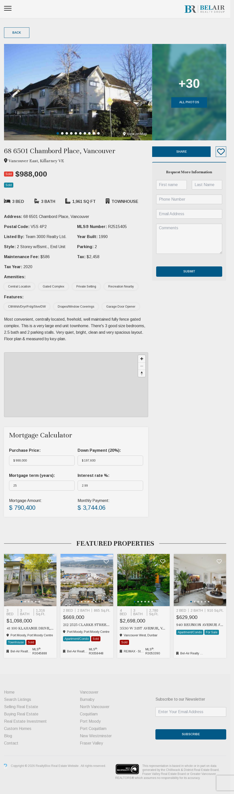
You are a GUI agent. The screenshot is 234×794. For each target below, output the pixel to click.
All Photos (192, 102)
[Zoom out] (144, 366)
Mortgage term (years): (32, 475)
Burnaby (88, 699)
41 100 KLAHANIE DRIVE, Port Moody (31, 628)
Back (16, 32)
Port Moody (91, 721)
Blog (8, 736)
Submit (192, 271)
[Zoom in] (144, 358)
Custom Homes (17, 728)
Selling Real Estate (21, 707)
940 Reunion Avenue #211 (203, 624)
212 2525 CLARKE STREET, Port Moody (88, 624)
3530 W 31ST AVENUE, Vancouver (146, 628)
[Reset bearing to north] (144, 373)
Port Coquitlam (94, 728)
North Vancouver (96, 707)
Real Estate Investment (25, 721)
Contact (11, 743)
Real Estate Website (65, 766)
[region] (77, 385)
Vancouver (90, 692)
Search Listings (17, 699)
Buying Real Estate (21, 714)
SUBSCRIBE (194, 734)
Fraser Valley (92, 743)
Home (9, 692)
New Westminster (97, 736)
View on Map (138, 134)
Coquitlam (90, 714)
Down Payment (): (100, 450)
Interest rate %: (95, 475)
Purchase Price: (25, 450)
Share (184, 151)
